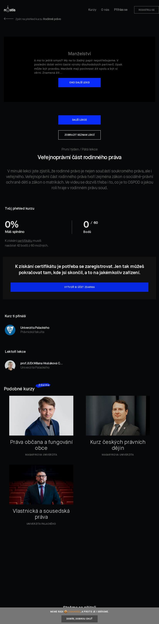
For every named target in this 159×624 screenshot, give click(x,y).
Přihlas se (120, 10)
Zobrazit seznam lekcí (79, 135)
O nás (105, 10)
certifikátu (25, 248)
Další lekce (79, 120)
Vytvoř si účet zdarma (79, 295)
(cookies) (74, 612)
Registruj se (147, 10)
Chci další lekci (79, 83)
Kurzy (92, 10)
